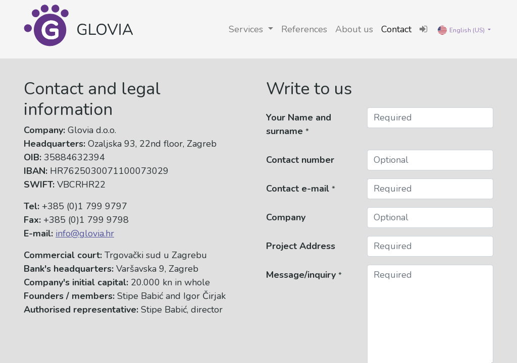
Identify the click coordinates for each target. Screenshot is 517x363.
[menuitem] (304, 29)
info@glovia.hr (85, 233)
